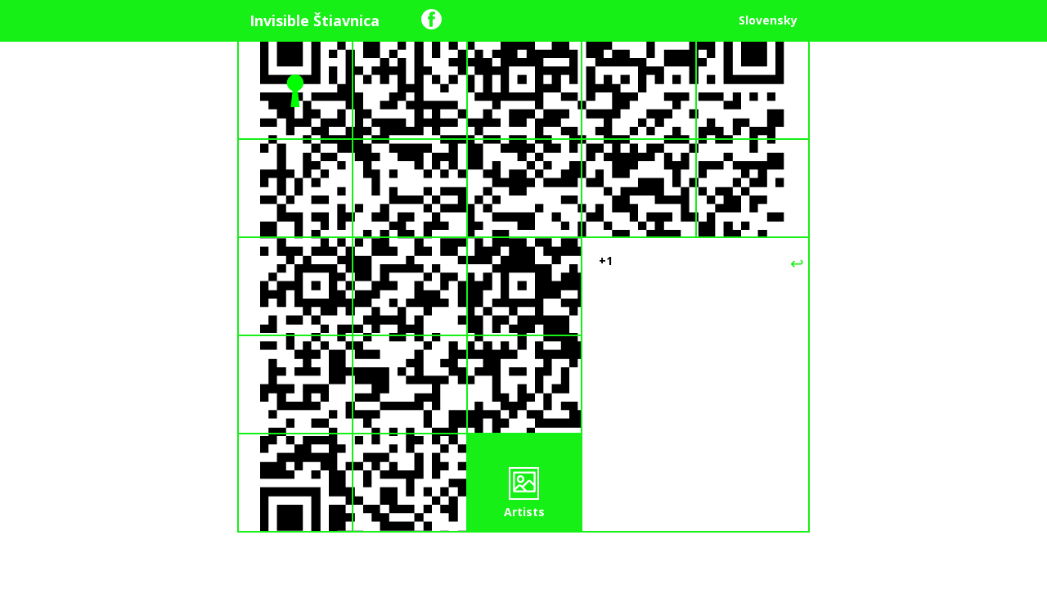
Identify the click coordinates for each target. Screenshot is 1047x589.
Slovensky (768, 20)
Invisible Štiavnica (314, 20)
